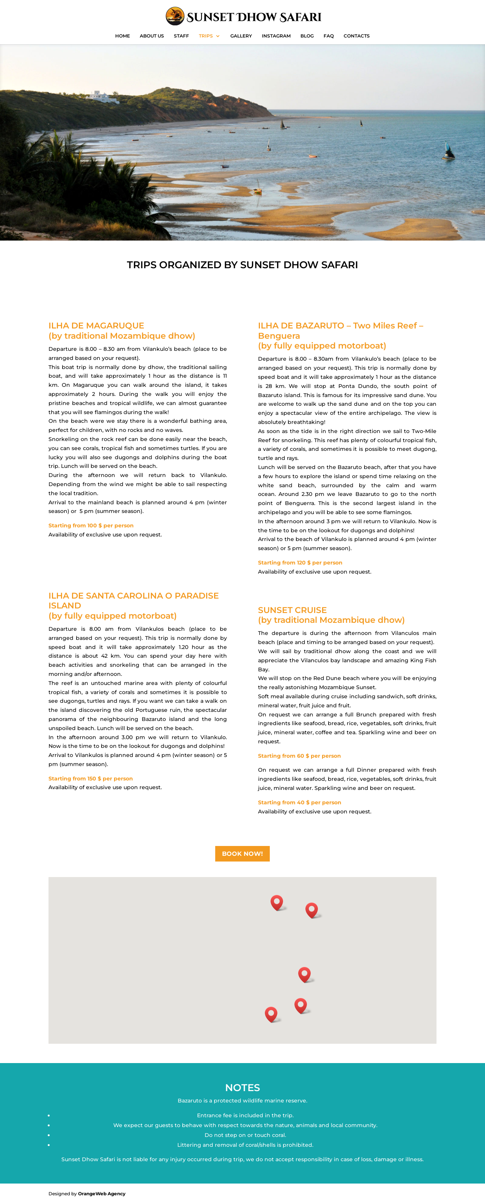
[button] (303, 1006)
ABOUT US (152, 36)
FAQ (329, 36)
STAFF (181, 36)
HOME (122, 36)
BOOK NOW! (242, 853)
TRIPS (206, 36)
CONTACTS (357, 36)
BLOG (307, 36)
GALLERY (241, 36)
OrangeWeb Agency (101, 1193)
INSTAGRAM (276, 36)
